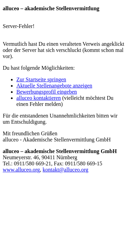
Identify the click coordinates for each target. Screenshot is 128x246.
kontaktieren (38, 98)
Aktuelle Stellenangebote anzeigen (54, 85)
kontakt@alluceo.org (65, 170)
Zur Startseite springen (41, 79)
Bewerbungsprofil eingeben (46, 92)
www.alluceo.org (21, 170)
